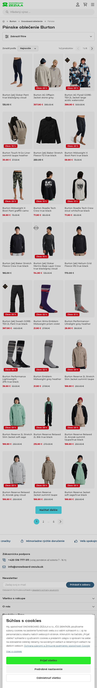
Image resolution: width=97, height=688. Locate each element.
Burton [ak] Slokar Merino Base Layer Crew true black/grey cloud (47, 266)
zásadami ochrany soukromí (45, 590)
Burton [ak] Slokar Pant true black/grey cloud (15, 96)
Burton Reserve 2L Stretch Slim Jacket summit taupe (79, 378)
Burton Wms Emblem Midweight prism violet (47, 322)
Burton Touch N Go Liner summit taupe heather (16, 154)
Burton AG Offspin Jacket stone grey (44, 96)
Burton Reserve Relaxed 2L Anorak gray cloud (16, 493)
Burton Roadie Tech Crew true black (45, 209)
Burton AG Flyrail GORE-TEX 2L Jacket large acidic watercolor (78, 97)
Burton (13, 21)
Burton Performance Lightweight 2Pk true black (14, 379)
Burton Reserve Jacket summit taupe (45, 493)
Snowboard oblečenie (32, 21)
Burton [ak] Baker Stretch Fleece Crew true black (17, 264)
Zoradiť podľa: (9, 48)
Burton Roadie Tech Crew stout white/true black (79, 209)
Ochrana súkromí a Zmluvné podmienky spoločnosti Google (57, 646)
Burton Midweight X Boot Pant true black (76, 154)
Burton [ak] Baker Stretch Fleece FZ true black (48, 154)
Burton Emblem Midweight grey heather (47, 378)
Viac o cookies (14, 652)
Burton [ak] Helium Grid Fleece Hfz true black (78, 264)
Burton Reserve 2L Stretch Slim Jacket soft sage (17, 435)
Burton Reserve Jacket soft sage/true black (77, 493)
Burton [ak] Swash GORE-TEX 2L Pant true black (16, 322)
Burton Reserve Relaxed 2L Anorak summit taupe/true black (78, 437)
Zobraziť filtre (15, 36)
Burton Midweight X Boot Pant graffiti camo (15, 209)
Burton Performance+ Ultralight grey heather (78, 322)
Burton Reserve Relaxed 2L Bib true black (47, 435)
